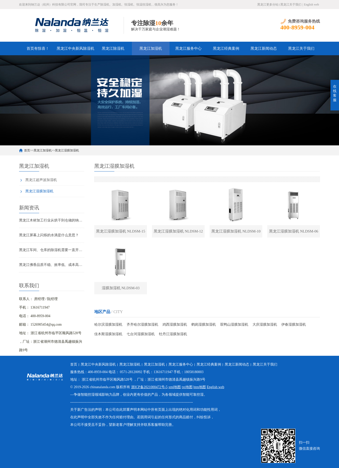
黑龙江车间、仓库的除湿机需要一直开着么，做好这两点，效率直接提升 (51, 250)
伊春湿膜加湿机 (293, 325)
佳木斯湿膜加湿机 (108, 334)
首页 (27, 150)
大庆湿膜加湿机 (264, 325)
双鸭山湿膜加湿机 (234, 325)
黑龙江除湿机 (113, 48)
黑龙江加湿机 (150, 48)
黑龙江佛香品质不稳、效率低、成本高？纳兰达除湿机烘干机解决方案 (51, 265)
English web (311, 4)
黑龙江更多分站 (267, 4)
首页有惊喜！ (38, 48)
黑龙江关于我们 (290, 4)
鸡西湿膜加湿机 (174, 325)
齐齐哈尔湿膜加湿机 (142, 325)
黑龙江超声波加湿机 (41, 180)
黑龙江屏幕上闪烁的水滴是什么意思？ (49, 235)
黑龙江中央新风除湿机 (75, 48)
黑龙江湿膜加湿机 (67, 150)
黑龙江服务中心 (188, 48)
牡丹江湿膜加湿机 (173, 334)
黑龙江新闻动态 (263, 48)
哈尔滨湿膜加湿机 (108, 325)
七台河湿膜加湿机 (141, 334)
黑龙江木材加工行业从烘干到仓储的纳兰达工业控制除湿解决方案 (51, 220)
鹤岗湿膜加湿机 (203, 325)
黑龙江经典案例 (226, 48)
